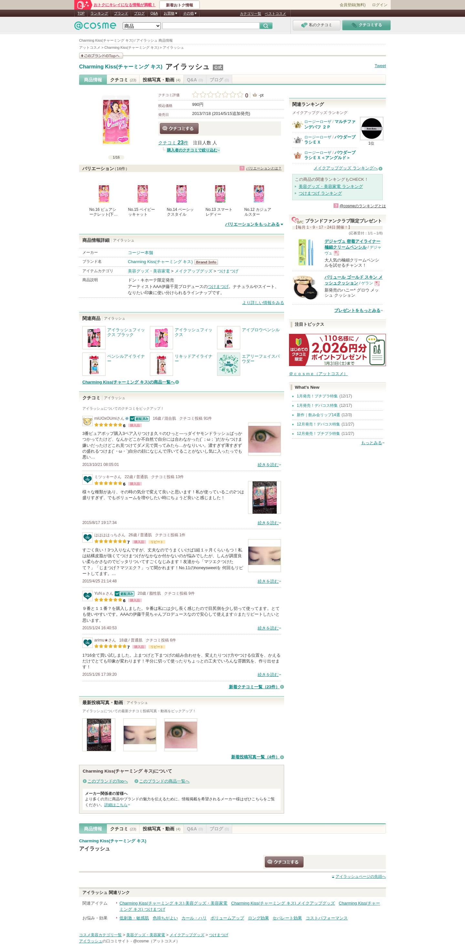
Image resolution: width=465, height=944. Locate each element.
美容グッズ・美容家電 (149, 271)
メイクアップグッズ (193, 271)
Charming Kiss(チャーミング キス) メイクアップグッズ (283, 903)
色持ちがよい (165, 918)
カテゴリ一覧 (250, 13)
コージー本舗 (140, 252)
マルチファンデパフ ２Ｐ (330, 124)
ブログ (139, 13)
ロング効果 (258, 918)
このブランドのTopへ (108, 781)
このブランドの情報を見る (101, 56)
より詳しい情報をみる (263, 302)
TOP (81, 13)
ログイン (380, 5)
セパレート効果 (287, 918)
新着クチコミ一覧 (254, 686)
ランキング (99, 13)
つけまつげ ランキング (320, 193)
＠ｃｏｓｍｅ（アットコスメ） (318, 373)
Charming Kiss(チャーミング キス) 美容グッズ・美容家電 (173, 903)
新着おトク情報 (179, 5)
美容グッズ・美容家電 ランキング (331, 186)
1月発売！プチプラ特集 (317, 396)
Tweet (380, 65)
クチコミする (179, 128)
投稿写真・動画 (162, 79)
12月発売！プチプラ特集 (318, 433)
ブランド (121, 13)
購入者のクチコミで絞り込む (192, 150)
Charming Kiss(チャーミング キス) (120, 67)
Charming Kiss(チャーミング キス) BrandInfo (208, 262)
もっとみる (371, 442)
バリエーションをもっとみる (252, 224)
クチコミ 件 (173, 142)
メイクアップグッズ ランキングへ (346, 168)
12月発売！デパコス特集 (318, 424)
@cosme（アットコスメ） (156, 941)
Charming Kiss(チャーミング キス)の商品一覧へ (128, 382)
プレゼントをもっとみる (357, 310)
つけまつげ (227, 271)
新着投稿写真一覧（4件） (255, 756)
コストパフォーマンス (327, 918)
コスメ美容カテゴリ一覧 (100, 935)
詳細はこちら (116, 805)
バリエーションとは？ (264, 168)
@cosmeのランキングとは (362, 206)
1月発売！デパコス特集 (317, 405)
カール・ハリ (194, 918)
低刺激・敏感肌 (134, 918)
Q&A (154, 13)
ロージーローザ (317, 121)
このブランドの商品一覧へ (164, 781)
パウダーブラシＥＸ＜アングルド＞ (330, 155)
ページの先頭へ (361, 876)
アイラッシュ (187, 67)
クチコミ (123, 79)
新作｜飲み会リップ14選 (318, 415)
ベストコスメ (275, 13)
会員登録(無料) (353, 5)
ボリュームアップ (227, 918)
